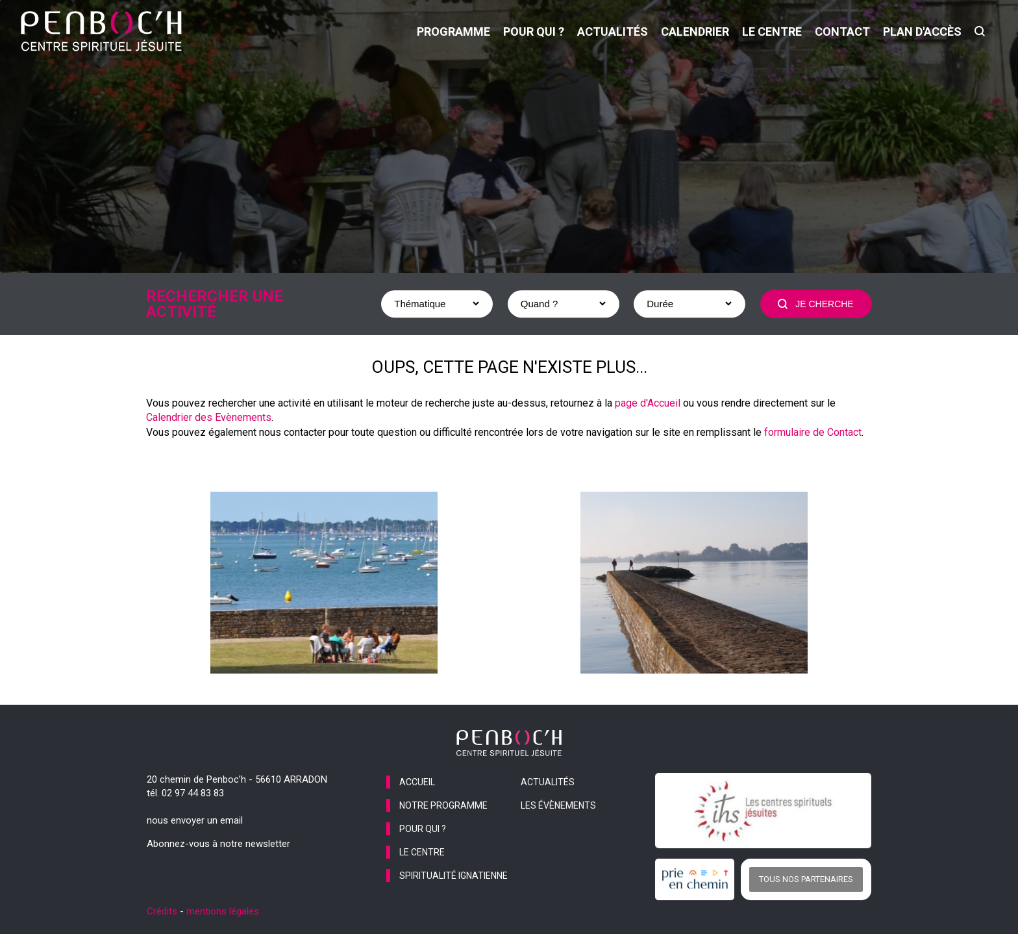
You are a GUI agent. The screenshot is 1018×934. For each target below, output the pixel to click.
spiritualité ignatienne (453, 875)
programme (453, 31)
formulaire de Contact (813, 432)
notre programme (443, 805)
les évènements (558, 805)
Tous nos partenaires (806, 879)
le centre (772, 31)
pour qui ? (533, 31)
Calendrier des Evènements (208, 417)
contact (842, 31)
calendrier (695, 31)
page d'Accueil (647, 403)
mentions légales (222, 911)
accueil (417, 782)
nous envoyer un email (195, 820)
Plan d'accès (922, 31)
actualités (612, 31)
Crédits (162, 911)
